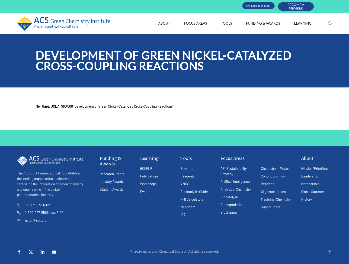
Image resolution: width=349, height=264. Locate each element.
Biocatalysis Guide (194, 192)
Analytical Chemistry (236, 189)
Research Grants (112, 174)
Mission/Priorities (314, 168)
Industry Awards (112, 181)
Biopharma (229, 212)
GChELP (146, 168)
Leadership (309, 176)
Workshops (148, 184)
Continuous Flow (273, 176)
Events (145, 192)
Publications (149, 176)
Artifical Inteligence (235, 181)
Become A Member (296, 6)
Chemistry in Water (275, 168)
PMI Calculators (191, 199)
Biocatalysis (230, 197)
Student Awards (111, 189)
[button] (330, 23)
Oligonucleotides (273, 192)
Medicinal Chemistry (276, 199)
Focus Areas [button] (195, 23)
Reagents (187, 176)
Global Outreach (313, 192)
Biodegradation (232, 205)
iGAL (184, 214)
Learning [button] (302, 23)
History (306, 199)
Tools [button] (226, 23)
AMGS (184, 184)
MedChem (187, 207)
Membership (310, 184)
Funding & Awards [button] (263, 23)
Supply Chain (270, 207)
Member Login (258, 6)
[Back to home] (64, 23)
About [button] (164, 23)
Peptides (267, 184)
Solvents (186, 168)
